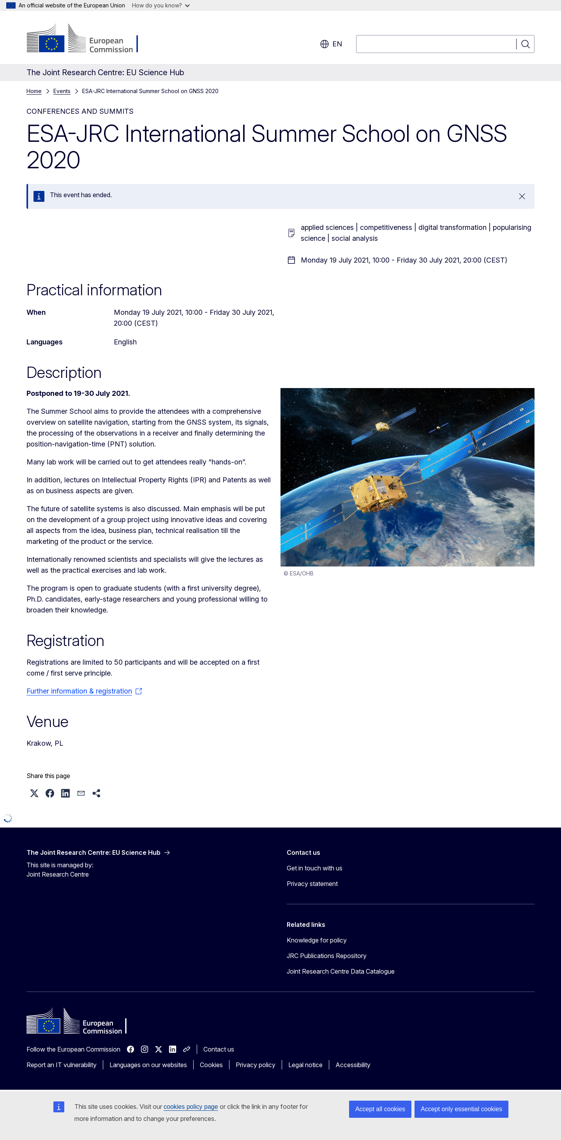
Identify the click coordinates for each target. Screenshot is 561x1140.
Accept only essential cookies (461, 1109)
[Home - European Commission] (89, 39)
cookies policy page (191, 1106)
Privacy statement (312, 884)
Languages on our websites (148, 1065)
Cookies (211, 1065)
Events (62, 91)
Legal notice (305, 1065)
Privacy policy (255, 1065)
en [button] (331, 44)
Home (34, 91)
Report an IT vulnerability (61, 1065)
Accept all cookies (380, 1109)
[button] (34, 793)
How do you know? (161, 5)
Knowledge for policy (317, 940)
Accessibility (352, 1065)
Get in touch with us (314, 868)
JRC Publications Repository (327, 956)
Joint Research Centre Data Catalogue (341, 971)
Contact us (218, 1049)
